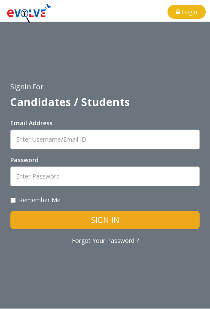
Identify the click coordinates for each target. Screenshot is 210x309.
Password (24, 160)
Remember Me (35, 200)
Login (186, 12)
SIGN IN (105, 220)
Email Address (31, 123)
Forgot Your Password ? (105, 240)
